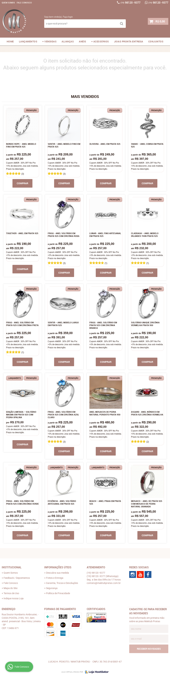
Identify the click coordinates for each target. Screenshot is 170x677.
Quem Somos (8, 2)
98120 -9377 (130, 2)
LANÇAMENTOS (28, 41)
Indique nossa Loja (14, 598)
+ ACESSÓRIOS (100, 41)
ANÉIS (82, 41)
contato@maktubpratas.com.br (104, 583)
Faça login (68, 16)
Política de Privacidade (58, 593)
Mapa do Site (10, 588)
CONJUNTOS (156, 41)
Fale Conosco (24, 2)
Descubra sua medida (57, 572)
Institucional (12, 567)
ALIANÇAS (68, 41)
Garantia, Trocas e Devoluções (62, 583)
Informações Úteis (57, 567)
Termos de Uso (11, 593)
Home (10, 41)
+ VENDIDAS (49, 41)
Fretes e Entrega (54, 577)
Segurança (52, 588)
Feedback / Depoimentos (17, 577)
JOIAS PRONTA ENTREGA (128, 41)
